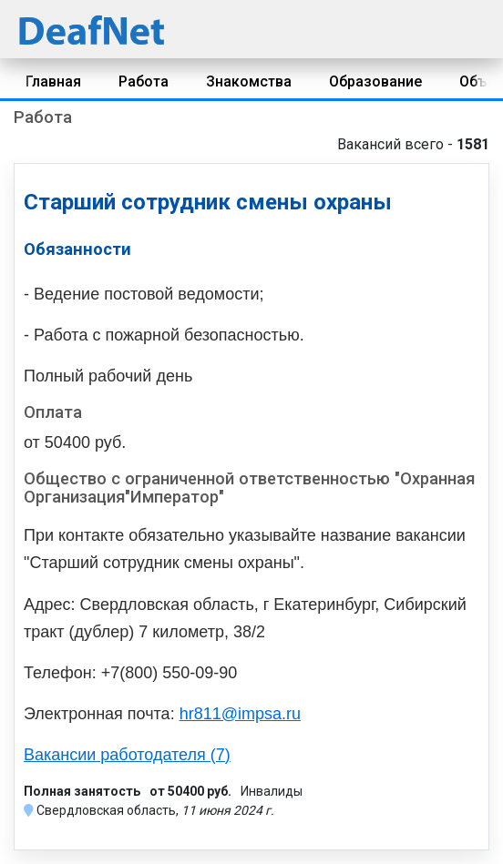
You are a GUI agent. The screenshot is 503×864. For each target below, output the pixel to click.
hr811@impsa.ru (240, 714)
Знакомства (249, 81)
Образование (375, 81)
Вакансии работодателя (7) (127, 755)
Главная (53, 81)
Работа (143, 81)
